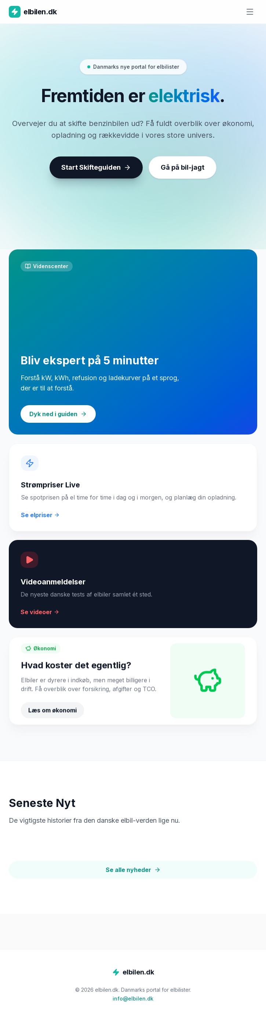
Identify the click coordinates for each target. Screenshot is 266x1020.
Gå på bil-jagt (182, 167)
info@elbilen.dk (133, 998)
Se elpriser (40, 521)
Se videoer (40, 619)
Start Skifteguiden (96, 167)
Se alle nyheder (133, 869)
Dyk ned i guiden (58, 414)
